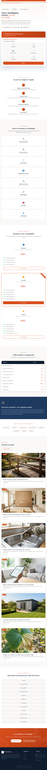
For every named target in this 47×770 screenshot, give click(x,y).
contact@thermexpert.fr (40, 755)
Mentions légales (39, 760)
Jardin (25, 755)
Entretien (34, 45)
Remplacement (13, 51)
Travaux (25, 753)
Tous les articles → (7, 448)
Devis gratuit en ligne (29, 740)
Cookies (24, 767)
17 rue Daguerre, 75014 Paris (40, 758)
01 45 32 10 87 (16, 740)
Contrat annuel (34, 58)
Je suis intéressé (23, 269)
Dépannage (13, 45)
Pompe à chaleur (34, 51)
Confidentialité (29, 767)
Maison (25, 757)
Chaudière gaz (13, 58)
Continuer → (23, 63)
